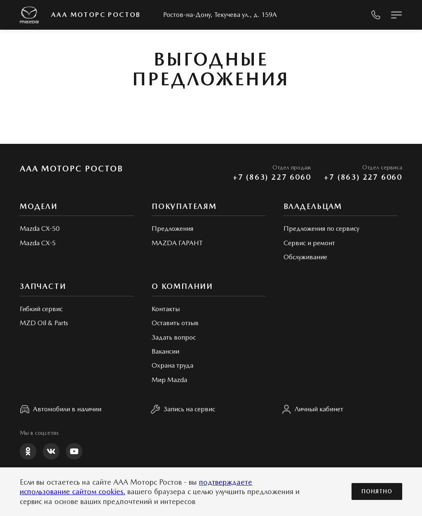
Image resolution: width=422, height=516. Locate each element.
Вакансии (165, 351)
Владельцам (313, 206)
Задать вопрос (174, 337)
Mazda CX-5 (38, 243)
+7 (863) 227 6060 (272, 177)
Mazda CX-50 (39, 228)
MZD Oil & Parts (44, 323)
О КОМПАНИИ (182, 286)
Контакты (166, 309)
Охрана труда (172, 365)
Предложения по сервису (321, 228)
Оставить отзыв (175, 323)
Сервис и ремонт (309, 243)
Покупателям (184, 206)
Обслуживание (305, 257)
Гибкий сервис (41, 309)
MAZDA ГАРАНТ (177, 243)
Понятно (376, 491)
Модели (39, 206)
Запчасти (43, 286)
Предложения (172, 228)
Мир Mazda (169, 380)
